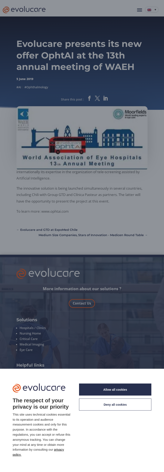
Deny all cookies (115, 404)
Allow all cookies (115, 389)
